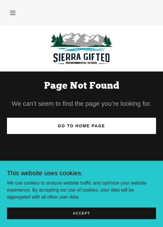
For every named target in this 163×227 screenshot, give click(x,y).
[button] (13, 13)
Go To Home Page (81, 126)
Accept (81, 213)
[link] (81, 49)
